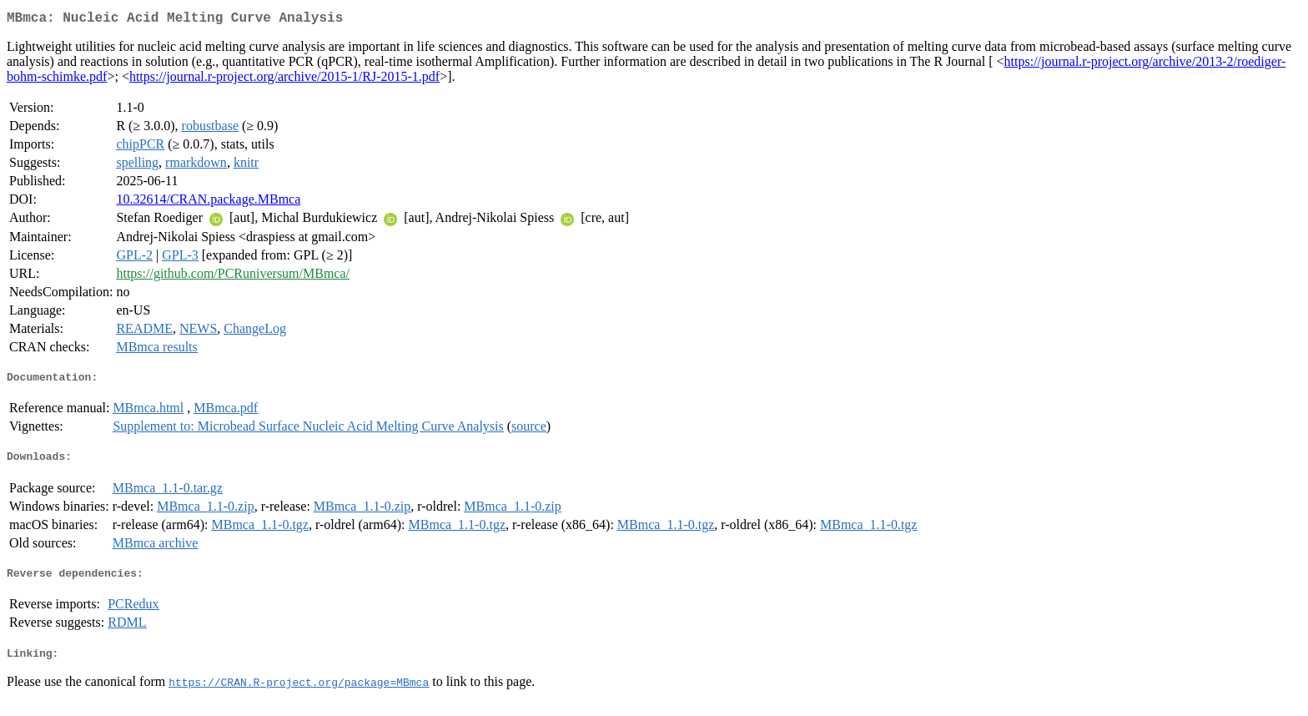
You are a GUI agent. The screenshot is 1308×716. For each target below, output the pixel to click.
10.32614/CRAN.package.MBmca (208, 202)
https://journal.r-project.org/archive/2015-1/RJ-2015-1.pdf (284, 80)
